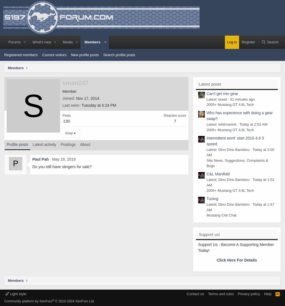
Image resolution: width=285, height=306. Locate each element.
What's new (42, 42)
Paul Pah (40, 159)
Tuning (212, 198)
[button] (24, 42)
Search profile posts (119, 55)
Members (92, 42)
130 (66, 121)
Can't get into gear (222, 93)
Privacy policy (249, 294)
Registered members (21, 55)
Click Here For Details (237, 260)
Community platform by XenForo (49, 301)
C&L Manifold (218, 174)
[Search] (270, 42)
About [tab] (85, 144)
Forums (14, 42)
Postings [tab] (68, 144)
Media (68, 42)
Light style (15, 294)
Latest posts (210, 84)
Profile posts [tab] (17, 144)
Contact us (195, 294)
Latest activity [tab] (44, 144)
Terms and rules (221, 294)
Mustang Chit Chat (222, 215)
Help (268, 294)
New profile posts (85, 55)
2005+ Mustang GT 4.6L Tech (230, 105)
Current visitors (54, 55)
